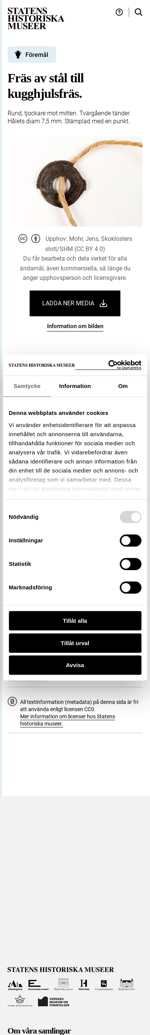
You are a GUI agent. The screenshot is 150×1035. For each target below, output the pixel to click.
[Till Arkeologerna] (15, 984)
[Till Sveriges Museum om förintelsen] (53, 1000)
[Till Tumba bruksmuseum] (20, 1000)
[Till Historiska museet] (84, 984)
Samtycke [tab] (27, 386)
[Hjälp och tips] (119, 12)
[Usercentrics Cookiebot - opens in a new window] (108, 365)
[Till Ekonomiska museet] (38, 984)
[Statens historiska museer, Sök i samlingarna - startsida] (36, 18)
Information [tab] (75, 386)
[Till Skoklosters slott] (126, 984)
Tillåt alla (75, 620)
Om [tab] (123, 386)
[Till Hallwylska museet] (63, 984)
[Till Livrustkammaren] (104, 984)
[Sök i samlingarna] (138, 12)
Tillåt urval (75, 643)
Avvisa (75, 665)
